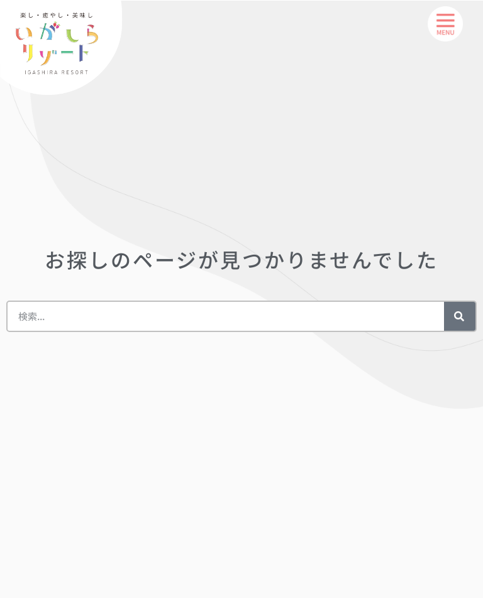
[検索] (459, 316)
